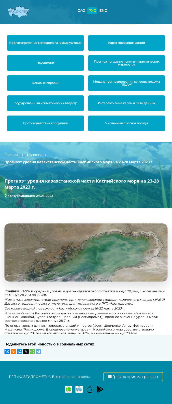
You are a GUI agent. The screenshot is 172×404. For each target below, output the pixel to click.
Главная (11, 154)
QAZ (81, 10)
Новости (34, 154)
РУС (92, 10)
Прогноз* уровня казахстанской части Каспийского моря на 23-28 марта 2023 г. (78, 162)
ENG (103, 10)
